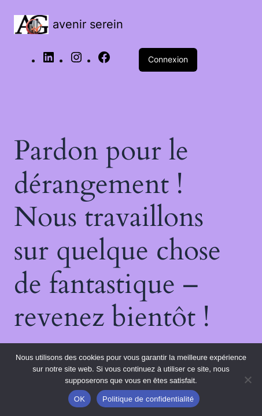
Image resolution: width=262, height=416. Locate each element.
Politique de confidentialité (148, 399)
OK (79, 399)
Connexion (168, 59)
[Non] (247, 379)
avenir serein (88, 24)
